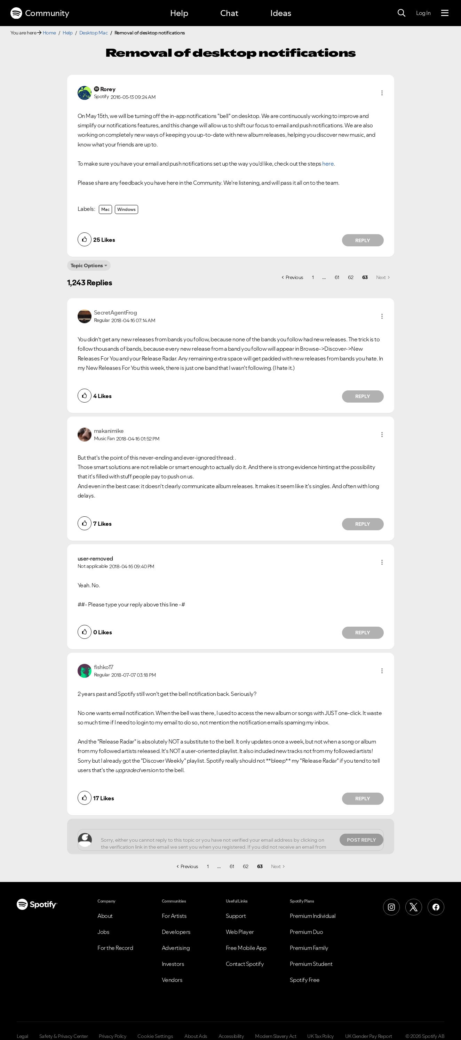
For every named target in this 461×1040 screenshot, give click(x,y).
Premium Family (309, 948)
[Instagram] (391, 907)
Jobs (103, 932)
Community (39, 13)
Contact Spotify (245, 964)
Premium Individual (313, 916)
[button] (382, 93)
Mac (105, 209)
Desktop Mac (93, 32)
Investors (173, 964)
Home (49, 32)
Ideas (280, 13)
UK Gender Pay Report (368, 1036)
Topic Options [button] (87, 265)
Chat (229, 13)
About (105, 916)
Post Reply (361, 839)
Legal (22, 1036)
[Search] (401, 13)
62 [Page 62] (350, 277)
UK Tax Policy (320, 1036)
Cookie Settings (155, 1036)
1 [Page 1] (313, 277)
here (328, 163)
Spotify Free (305, 980)
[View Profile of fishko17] (103, 667)
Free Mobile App (246, 948)
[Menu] (445, 13)
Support (236, 916)
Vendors (172, 980)
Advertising (176, 948)
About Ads (195, 1036)
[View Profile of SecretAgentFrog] (115, 312)
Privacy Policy (112, 1036)
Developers (176, 932)
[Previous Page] (292, 277)
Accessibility (231, 1036)
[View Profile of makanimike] (109, 431)
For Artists (174, 916)
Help (179, 13)
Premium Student (311, 964)
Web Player (240, 932)
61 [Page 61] (337, 277)
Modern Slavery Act (275, 1036)
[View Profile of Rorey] (108, 89)
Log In (423, 13)
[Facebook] (436, 907)
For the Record (115, 948)
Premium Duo (306, 932)
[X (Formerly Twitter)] (413, 907)
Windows (126, 209)
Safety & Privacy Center (63, 1036)
